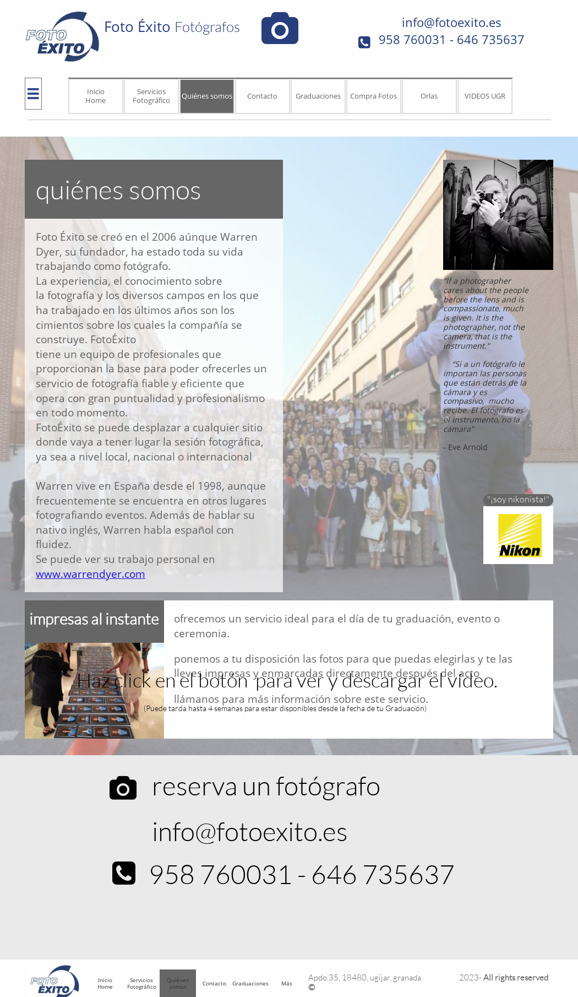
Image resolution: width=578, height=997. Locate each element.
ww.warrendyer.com (94, 574)
